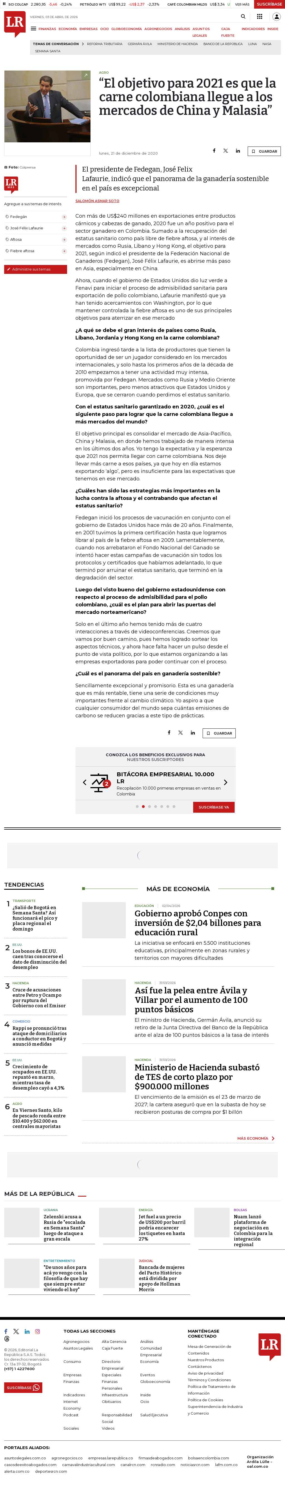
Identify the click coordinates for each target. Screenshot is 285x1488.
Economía (149, 1361)
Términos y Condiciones (209, 1380)
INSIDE (272, 29)
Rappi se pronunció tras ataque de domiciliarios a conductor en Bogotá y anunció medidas (40, 1036)
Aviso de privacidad (205, 1373)
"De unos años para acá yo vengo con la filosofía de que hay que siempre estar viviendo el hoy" (66, 1278)
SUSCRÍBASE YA (214, 807)
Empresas (72, 1375)
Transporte (24, 901)
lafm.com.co (226, 1464)
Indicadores (74, 1395)
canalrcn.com (133, 1464)
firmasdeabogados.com (161, 1458)
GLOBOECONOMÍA (126, 29)
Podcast (70, 1415)
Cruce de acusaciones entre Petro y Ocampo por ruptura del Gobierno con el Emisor (39, 998)
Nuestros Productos (206, 1360)
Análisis (146, 1341)
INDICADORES (253, 29)
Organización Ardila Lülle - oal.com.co (260, 1462)
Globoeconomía (155, 1381)
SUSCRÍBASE (269, 4)
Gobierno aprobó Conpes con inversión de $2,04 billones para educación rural (198, 923)
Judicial (146, 1261)
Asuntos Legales (78, 1348)
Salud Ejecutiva (154, 1415)
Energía (146, 1210)
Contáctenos (200, 1366)
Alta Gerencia (114, 1341)
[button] (82, 783)
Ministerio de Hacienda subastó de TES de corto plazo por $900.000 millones (197, 1077)
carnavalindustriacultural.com (88, 1464)
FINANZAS (47, 29)
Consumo (72, 1361)
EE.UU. (18, 945)
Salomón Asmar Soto (97, 201)
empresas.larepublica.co (110, 1458)
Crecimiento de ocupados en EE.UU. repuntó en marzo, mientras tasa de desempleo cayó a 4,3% (39, 1077)
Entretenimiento (59, 1261)
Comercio (21, 1021)
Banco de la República (223, 44)
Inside (145, 1395)
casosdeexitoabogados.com (30, 1464)
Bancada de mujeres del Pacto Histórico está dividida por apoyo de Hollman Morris (162, 1278)
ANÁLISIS (182, 29)
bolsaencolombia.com (208, 1458)
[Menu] (34, 28)
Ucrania (51, 1210)
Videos (108, 1428)
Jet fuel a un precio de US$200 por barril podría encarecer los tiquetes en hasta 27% (162, 1228)
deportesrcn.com (51, 1471)
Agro (17, 1104)
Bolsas (240, 1210)
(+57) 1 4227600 (19, 1369)
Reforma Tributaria (104, 44)
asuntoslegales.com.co (25, 1458)
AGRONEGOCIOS (158, 29)
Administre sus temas (28, 269)
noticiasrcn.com (195, 1464)
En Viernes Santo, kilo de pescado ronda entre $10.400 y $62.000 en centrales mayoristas (39, 1118)
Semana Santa (47, 51)
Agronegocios (76, 1341)
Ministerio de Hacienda (178, 44)
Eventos (147, 1375)
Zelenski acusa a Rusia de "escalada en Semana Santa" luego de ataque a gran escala (64, 1228)
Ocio (144, 1401)
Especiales (111, 1375)
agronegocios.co (67, 1458)
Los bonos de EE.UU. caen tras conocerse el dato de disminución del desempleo (40, 959)
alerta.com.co (17, 1471)
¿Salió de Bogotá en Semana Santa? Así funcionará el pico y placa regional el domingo (35, 918)
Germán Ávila (140, 44)
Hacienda (21, 983)
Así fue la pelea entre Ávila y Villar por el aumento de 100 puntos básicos (191, 1000)
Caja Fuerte (112, 1348)
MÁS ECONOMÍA (252, 1138)
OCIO (104, 29)
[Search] (243, 16)
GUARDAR (264, 151)
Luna (252, 44)
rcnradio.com (163, 1464)
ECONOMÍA (68, 29)
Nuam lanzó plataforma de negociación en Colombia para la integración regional (253, 1230)
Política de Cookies (205, 1400)
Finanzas (71, 1381)
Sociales (71, 1428)
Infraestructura (115, 1395)
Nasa (266, 44)
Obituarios (111, 1401)
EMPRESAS (89, 29)
